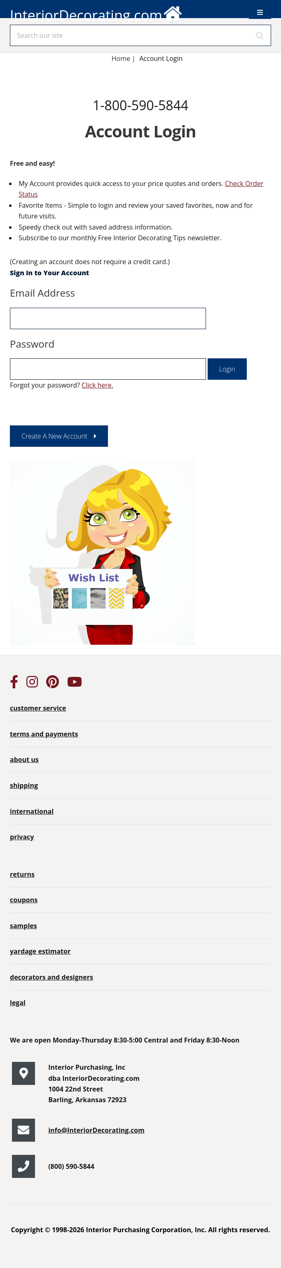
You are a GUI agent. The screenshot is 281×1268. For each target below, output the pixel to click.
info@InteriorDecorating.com (96, 1130)
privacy (22, 836)
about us (24, 759)
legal (18, 1002)
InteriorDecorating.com (96, 12)
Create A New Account (54, 436)
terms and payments (44, 734)
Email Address (42, 293)
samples (23, 925)
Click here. (97, 385)
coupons (23, 899)
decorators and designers (51, 977)
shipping (24, 785)
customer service (38, 708)
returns (22, 874)
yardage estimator (40, 951)
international (32, 811)
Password (32, 344)
